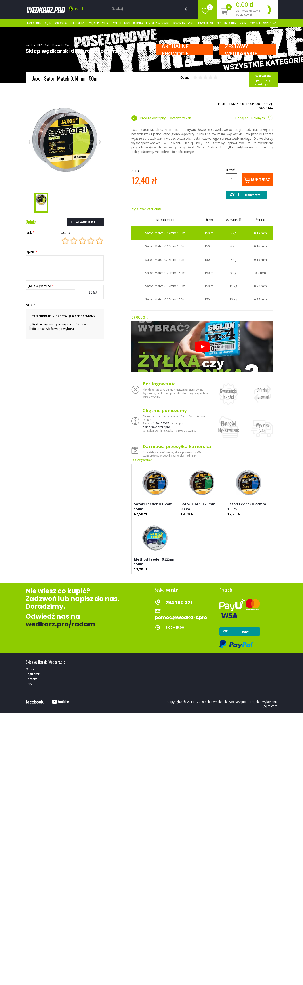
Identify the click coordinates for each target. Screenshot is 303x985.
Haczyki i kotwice (183, 23)
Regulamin (33, 674)
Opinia (31, 252)
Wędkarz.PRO (34, 45)
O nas (30, 669)
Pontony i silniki (226, 23)
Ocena (65, 232)
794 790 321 (163, 423)
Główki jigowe (205, 23)
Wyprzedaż (269, 23)
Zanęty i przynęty (97, 23)
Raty (29, 684)
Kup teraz (257, 180)
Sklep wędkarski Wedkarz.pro (225, 702)
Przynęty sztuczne (157, 23)
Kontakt (31, 679)
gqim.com (270, 706)
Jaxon (75, 45)
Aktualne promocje (175, 49)
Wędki (48, 23)
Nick (30, 232)
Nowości (255, 23)
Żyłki (68, 45)
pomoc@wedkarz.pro (156, 427)
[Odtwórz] (202, 346)
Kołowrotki (34, 23)
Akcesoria (61, 23)
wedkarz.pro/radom (60, 624)
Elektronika (77, 23)
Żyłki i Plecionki (121, 23)
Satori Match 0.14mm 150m (97, 45)
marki (243, 23)
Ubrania (138, 23)
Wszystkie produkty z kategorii (263, 80)
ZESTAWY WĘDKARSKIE (241, 49)
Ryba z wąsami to (40, 286)
